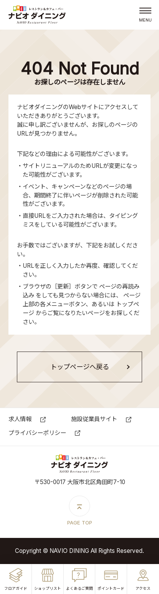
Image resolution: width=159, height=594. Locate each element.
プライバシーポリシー (37, 432)
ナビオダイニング (37, 15)
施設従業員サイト (94, 419)
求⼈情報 (19, 419)
